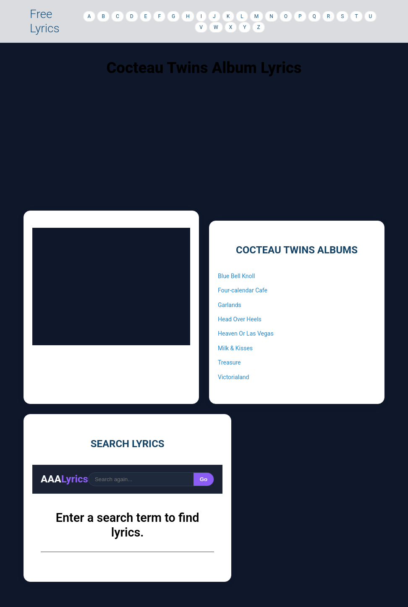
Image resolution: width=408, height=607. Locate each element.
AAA (64, 479)
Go (204, 479)
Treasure (229, 362)
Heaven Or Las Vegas (246, 333)
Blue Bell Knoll (236, 276)
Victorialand (233, 377)
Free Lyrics (45, 21)
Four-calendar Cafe (242, 290)
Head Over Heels (240, 319)
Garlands (229, 305)
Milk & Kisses (235, 348)
